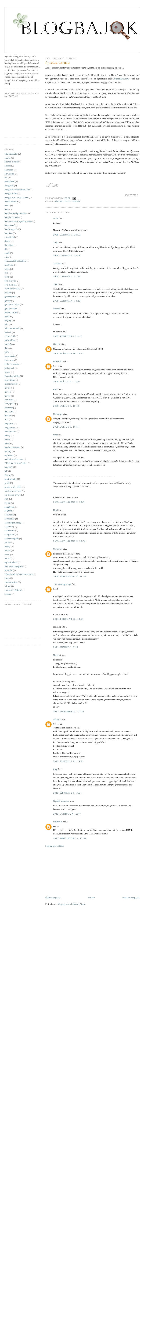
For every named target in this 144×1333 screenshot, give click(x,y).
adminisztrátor (11, 154)
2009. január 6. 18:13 (67, 300)
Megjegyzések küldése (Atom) (72, 904)
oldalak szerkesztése (14, 459)
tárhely (8, 542)
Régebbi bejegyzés (130, 897)
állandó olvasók (12, 161)
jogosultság (10, 356)
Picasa (7, 475)
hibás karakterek (12, 328)
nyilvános (9, 455)
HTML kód (10, 336)
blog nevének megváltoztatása (18, 221)
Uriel (55, 434)
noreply (8, 451)
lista (6, 419)
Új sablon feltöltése (57, 63)
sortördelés (10, 518)
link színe (9, 411)
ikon (7, 348)
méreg (7, 435)
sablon (76, 201)
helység (8, 320)
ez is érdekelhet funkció (15, 261)
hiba (6, 324)
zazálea (8, 594)
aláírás (7, 158)
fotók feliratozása (12, 288)
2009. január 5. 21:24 (67, 276)
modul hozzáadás (12, 447)
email (7, 253)
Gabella (56, 344)
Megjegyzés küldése (54, 846)
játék (7, 352)
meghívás (9, 423)
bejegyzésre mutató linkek (16, 197)
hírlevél (8, 332)
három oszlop (63, 201)
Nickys (56, 655)
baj (6, 177)
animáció (9, 169)
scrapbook (9, 507)
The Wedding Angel (62, 584)
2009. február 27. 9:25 (67, 336)
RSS (7, 498)
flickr (7, 276)
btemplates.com (121, 78)
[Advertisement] (67, 871)
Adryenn (57, 719)
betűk (7, 205)
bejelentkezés (11, 201)
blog (7, 209)
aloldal (8, 165)
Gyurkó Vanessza (61, 801)
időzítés (8, 344)
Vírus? (8, 586)
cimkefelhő (10, 237)
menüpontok (10, 431)
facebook (9, 265)
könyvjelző (10, 403)
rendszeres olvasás (13, 491)
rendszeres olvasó (13, 494)
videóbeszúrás (11, 582)
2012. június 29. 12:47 (67, 813)
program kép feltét (13, 487)
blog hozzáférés (12, 217)
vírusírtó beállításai (13, 590)
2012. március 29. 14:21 (68, 761)
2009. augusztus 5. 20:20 (69, 541)
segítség (8, 510)
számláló (9, 526)
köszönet (9, 407)
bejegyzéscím (11, 193)
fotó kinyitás (10, 280)
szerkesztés (10, 530)
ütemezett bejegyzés (14, 566)
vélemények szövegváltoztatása (19, 574)
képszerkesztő (11, 383)
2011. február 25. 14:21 (68, 619)
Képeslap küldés (12, 376)
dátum (7, 241)
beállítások (9, 181)
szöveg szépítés (12, 538)
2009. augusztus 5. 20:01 (69, 502)
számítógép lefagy (13, 522)
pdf (6, 471)
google (8, 300)
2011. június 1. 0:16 (65, 647)
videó (7, 578)
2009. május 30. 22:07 (66, 381)
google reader (11, 308)
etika (7, 257)
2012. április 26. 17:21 (67, 793)
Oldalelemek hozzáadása (16, 463)
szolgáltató (9, 534)
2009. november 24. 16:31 (69, 576)
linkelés (8, 415)
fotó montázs (10, 284)
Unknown (57, 361)
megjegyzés (10, 427)
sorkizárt (8, 514)
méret (7, 443)
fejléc (7, 269)
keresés (8, 391)
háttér (7, 316)
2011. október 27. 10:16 (68, 711)
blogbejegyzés (11, 229)
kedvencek (9, 368)
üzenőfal (8, 570)
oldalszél (9, 467)
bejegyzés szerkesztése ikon (17, 189)
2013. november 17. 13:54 (69, 838)
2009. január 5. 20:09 (67, 255)
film (6, 272)
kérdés (7, 387)
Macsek (56, 308)
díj (6, 249)
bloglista (8, 233)
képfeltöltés (10, 380)
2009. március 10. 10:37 (68, 353)
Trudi (55, 242)
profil (7, 483)
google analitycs (12, 304)
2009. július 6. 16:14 (66, 406)
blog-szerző (10, 225)
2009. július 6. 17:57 (66, 427)
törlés (7, 554)
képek (7, 372)
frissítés (8, 292)
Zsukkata (57, 263)
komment (9, 399)
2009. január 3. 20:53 (67, 234)
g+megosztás (10, 296)
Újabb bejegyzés (52, 897)
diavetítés (9, 245)
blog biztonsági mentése (16, 213)
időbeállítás (10, 340)
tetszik (7, 550)
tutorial (8, 558)
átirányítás (9, 173)
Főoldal (91, 897)
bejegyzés (9, 185)
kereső (7, 395)
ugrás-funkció (11, 562)
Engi (55, 769)
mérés (7, 439)
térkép (7, 546)
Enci (55, 389)
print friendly (11, 479)
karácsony (9, 360)
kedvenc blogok (12, 364)
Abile (55, 218)
